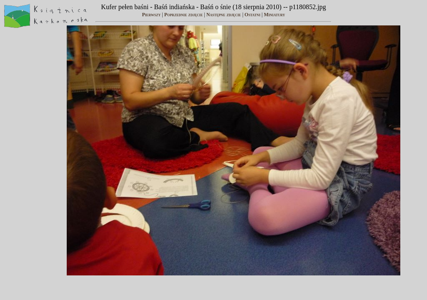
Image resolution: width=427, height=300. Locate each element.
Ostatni (252, 15)
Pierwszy (151, 15)
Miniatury (274, 15)
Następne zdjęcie (223, 15)
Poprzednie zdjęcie (183, 15)
